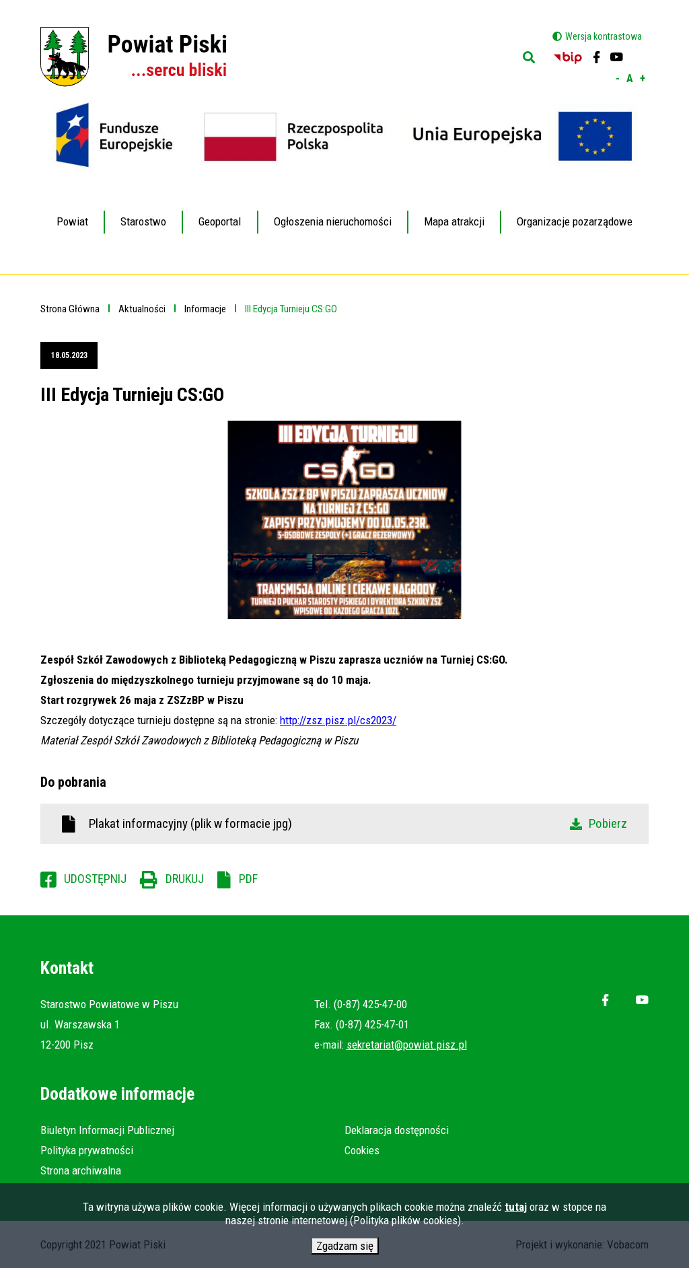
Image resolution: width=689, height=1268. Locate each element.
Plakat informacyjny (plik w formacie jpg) (358, 823)
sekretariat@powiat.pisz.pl (407, 1044)
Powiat (72, 212)
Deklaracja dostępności (396, 1130)
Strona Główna (70, 309)
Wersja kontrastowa (603, 36)
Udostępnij (95, 879)
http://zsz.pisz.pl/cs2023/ (338, 720)
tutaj (516, 1209)
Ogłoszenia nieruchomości (333, 221)
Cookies (361, 1150)
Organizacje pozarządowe (574, 221)
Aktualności (142, 309)
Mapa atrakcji (454, 221)
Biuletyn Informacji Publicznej (107, 1130)
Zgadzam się (344, 1248)
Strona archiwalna (80, 1170)
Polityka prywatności (86, 1150)
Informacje (205, 309)
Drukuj (185, 879)
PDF (248, 879)
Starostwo (143, 212)
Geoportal (219, 212)
